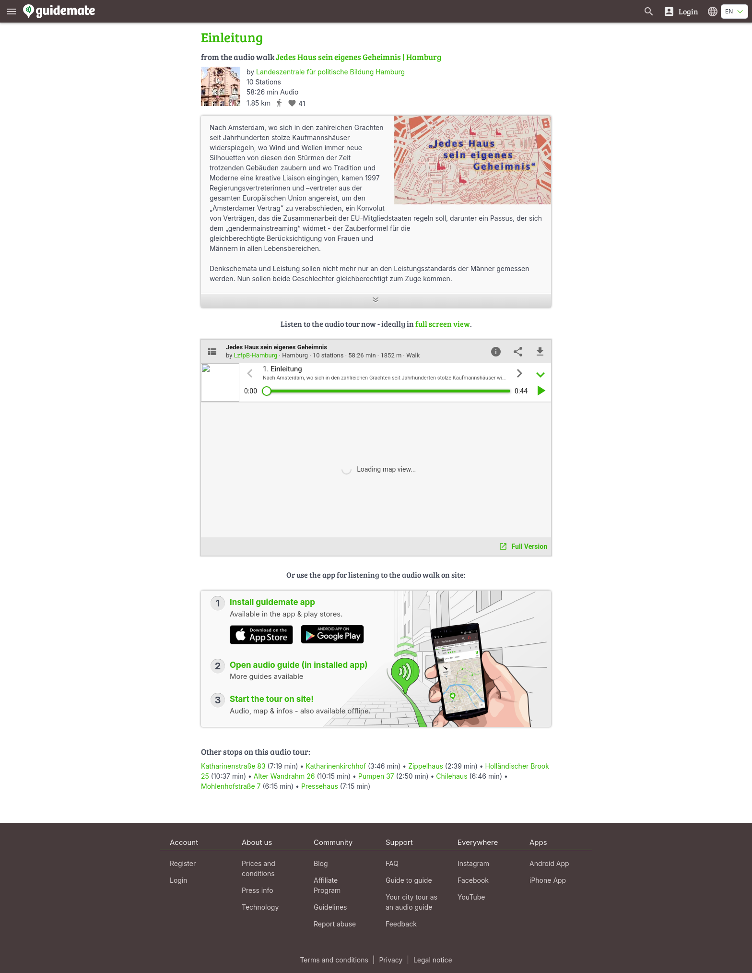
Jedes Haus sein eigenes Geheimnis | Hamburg (358, 56)
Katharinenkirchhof (336, 766)
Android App (549, 863)
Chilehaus (451, 776)
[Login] (680, 11)
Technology (260, 907)
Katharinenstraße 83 (233, 766)
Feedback (401, 924)
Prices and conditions (258, 868)
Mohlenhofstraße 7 (230, 786)
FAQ (392, 863)
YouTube (471, 897)
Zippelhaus (425, 766)
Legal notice (432, 960)
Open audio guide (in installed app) (299, 665)
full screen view (442, 324)
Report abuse (335, 924)
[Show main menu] (11, 11)
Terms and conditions (334, 960)
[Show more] (376, 300)
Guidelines (330, 907)
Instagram (473, 863)
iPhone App (547, 880)
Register (183, 863)
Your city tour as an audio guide (411, 902)
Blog (321, 863)
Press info (257, 890)
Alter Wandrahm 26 (284, 776)
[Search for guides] (648, 11)
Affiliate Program (327, 885)
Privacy (390, 960)
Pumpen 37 (376, 776)
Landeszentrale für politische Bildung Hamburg (330, 72)
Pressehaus (319, 786)
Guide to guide (409, 880)
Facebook (473, 880)
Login (179, 880)
